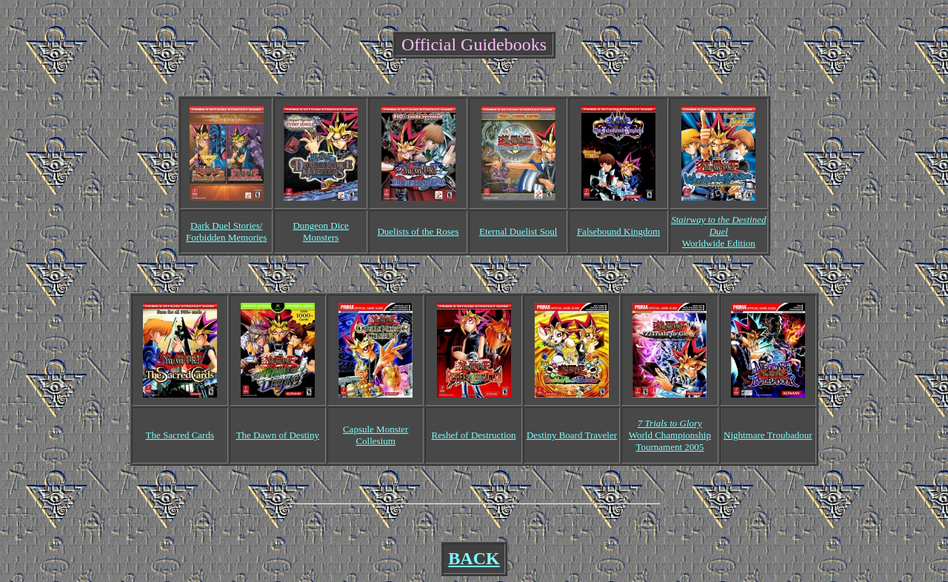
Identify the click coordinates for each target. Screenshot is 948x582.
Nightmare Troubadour (768, 435)
